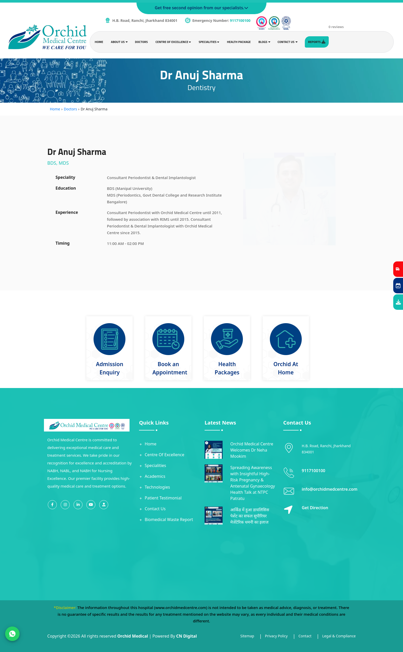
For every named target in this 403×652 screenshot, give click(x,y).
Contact (305, 635)
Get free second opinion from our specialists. (201, 8)
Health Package (239, 41)
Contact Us (155, 509)
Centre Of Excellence (164, 454)
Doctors (141, 41)
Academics (155, 476)
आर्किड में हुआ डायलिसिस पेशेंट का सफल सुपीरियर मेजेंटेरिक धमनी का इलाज (249, 516)
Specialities (155, 465)
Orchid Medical (132, 636)
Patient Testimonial (163, 498)
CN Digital (186, 636)
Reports (316, 41)
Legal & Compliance (339, 635)
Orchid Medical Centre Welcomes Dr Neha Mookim (251, 450)
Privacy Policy (276, 635)
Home (99, 41)
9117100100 (240, 20)
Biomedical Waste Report (169, 519)
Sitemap (247, 635)
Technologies (157, 487)
